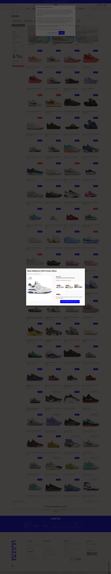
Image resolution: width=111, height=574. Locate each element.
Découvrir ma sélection (69, 301)
